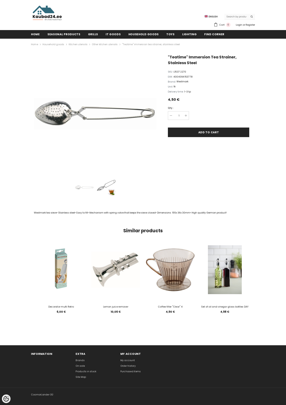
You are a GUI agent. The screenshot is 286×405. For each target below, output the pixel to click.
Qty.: (171, 108)
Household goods (53, 44)
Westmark (182, 81)
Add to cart (208, 132)
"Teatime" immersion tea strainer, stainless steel (151, 44)
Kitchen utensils (78, 44)
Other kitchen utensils (105, 44)
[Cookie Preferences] (6, 398)
